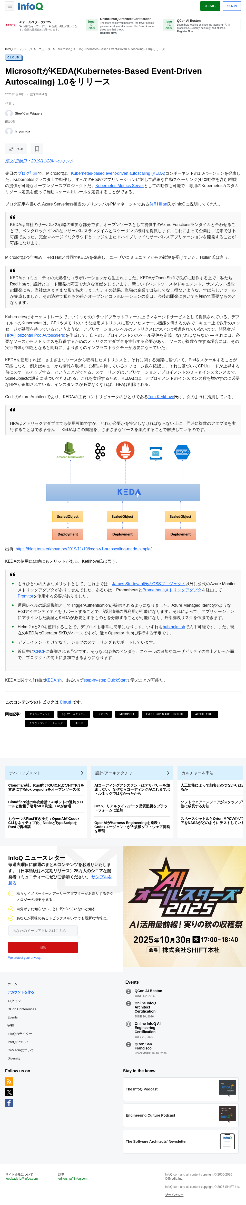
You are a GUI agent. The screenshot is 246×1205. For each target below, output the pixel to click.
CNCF (39, 651)
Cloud (13, 57)
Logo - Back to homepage (31, 5)
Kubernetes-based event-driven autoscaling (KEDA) (118, 173)
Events (12, 1017)
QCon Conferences (21, 1009)
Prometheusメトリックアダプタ (171, 590)
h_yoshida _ (24, 131)
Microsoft (127, 714)
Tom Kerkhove (161, 397)
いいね (19, 149)
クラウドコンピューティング (46, 723)
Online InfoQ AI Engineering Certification (148, 1028)
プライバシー (174, 1195)
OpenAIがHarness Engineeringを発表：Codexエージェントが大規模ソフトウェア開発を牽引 (132, 827)
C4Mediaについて (20, 1050)
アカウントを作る (20, 992)
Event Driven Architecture (164, 714)
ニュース (45, 49)
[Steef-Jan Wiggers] (9, 113)
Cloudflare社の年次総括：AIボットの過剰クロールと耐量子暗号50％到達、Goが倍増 (45, 804)
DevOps (102, 714)
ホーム (12, 984)
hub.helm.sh (174, 627)
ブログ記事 (27, 173)
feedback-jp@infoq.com (21, 1178)
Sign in (232, 6)
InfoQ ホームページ (18, 49)
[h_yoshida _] (9, 131)
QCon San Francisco (143, 1046)
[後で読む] (37, 148)
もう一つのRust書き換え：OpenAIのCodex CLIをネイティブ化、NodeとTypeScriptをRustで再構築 (44, 823)
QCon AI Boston (148, 991)
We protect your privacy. (24, 958)
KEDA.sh (53, 680)
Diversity (13, 1058)
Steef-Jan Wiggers (28, 113)
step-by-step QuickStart (105, 680)
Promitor (25, 596)
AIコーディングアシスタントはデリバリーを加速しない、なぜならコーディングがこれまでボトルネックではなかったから (132, 789)
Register (210, 6)
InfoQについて (18, 1042)
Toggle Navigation (9, 6)
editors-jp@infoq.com (72, 1178)
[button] (43, 947)
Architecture (204, 714)
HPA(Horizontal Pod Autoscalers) (35, 335)
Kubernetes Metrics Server (119, 185)
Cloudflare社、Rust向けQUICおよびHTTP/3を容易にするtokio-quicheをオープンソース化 (46, 787)
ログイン (14, 1000)
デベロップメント (39, 714)
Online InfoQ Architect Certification (145, 1007)
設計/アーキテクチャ (74, 714)
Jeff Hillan (158, 204)
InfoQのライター (19, 1034)
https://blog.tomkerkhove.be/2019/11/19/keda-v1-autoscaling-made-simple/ (84, 549)
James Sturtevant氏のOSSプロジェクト (148, 584)
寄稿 (10, 1025)
